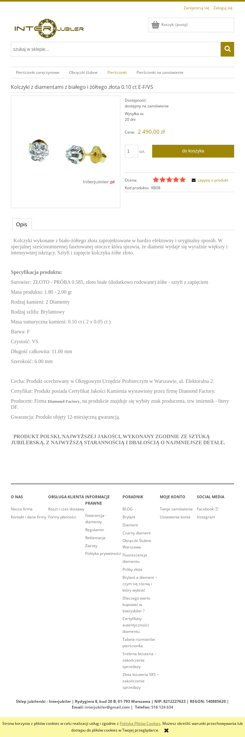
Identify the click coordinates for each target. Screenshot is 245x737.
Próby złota (132, 569)
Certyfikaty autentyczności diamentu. (135, 625)
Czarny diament (136, 533)
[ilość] (131, 151)
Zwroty (91, 545)
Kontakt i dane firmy (28, 517)
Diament (130, 525)
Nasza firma (22, 509)
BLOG (127, 509)
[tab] (22, 224)
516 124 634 (162, 707)
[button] (209, 180)
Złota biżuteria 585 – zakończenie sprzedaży (140, 681)
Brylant (128, 517)
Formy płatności (62, 517)
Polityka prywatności (103, 553)
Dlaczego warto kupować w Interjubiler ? (136, 604)
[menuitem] (37, 72)
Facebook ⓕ (208, 509)
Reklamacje (95, 537)
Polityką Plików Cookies (140, 723)
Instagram (206, 517)
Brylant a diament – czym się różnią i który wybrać (139, 584)
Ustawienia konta (175, 517)
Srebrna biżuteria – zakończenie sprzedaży (139, 660)
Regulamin (94, 529)
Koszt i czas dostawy (66, 509)
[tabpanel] (122, 346)
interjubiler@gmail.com (107, 707)
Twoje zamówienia (176, 509)
